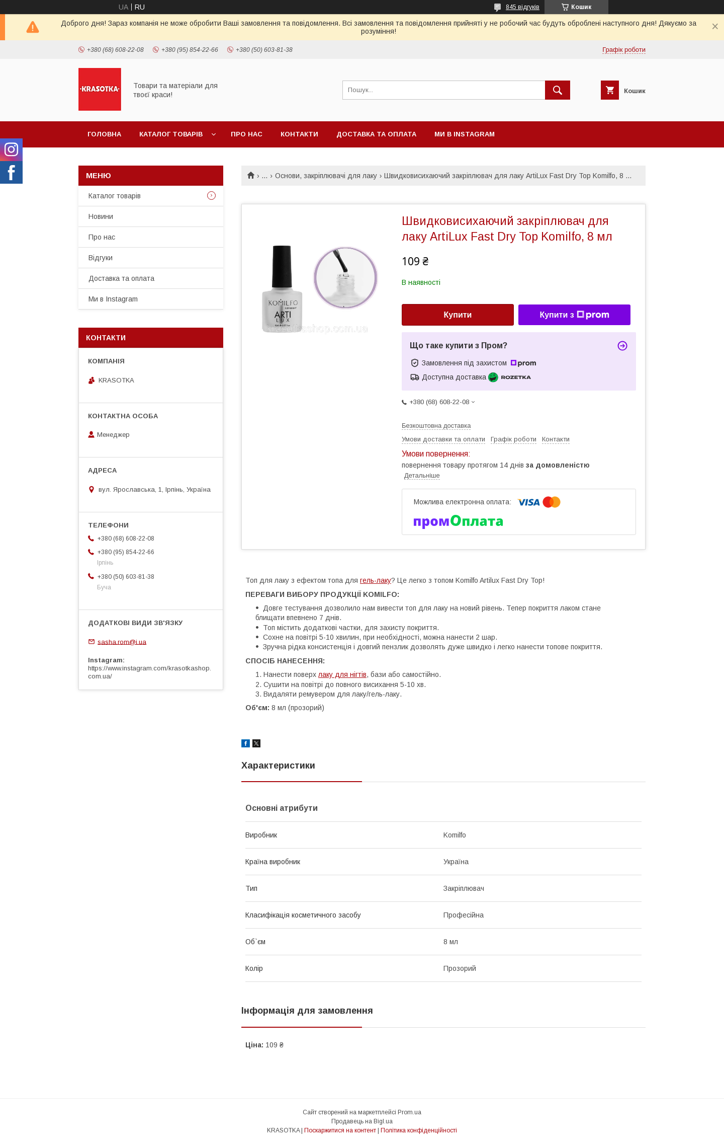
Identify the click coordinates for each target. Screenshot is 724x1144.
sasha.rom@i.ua (122, 641)
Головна (104, 134)
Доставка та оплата (376, 134)
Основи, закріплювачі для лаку (326, 176)
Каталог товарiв (171, 134)
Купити (458, 315)
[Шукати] (557, 90)
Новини (100, 216)
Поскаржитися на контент (340, 1130)
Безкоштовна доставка (436, 425)
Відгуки (100, 258)
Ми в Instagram (464, 134)
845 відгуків (522, 7)
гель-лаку (375, 580)
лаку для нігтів (342, 674)
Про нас (246, 134)
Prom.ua (409, 1112)
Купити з (574, 315)
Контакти (299, 134)
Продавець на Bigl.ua (362, 1121)
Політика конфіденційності (419, 1130)
